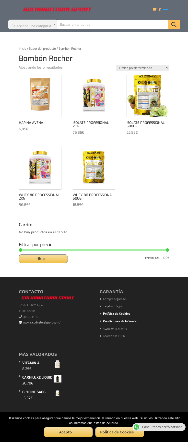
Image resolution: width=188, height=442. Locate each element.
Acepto (65, 432)
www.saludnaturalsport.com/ (39, 322)
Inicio (22, 49)
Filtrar (41, 258)
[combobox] (32, 24)
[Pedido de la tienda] (142, 68)
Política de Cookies (117, 432)
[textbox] (32, 24)
